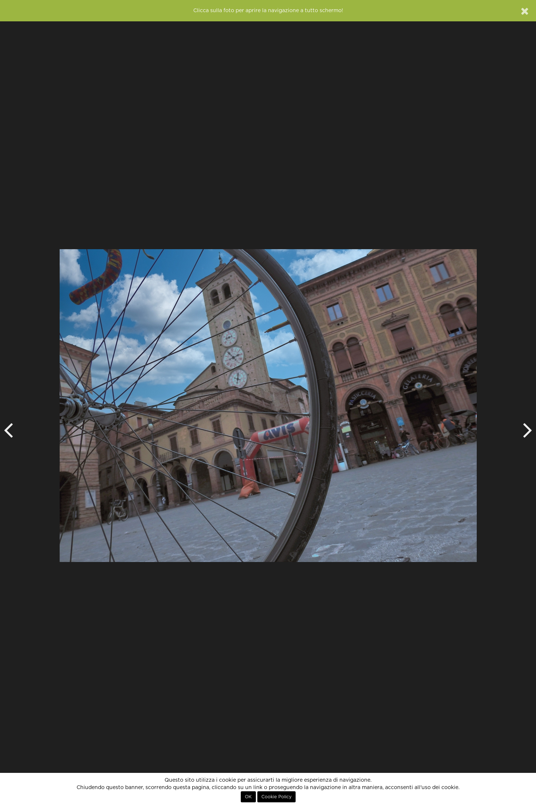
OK (248, 797)
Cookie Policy (276, 797)
